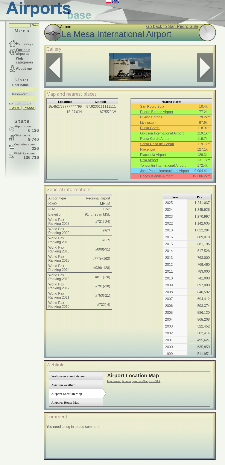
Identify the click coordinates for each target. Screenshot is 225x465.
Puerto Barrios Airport (156, 112)
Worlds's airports (23, 52)
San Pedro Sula (152, 106)
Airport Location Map (66, 394)
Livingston (148, 122)
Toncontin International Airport (163, 165)
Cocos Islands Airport (156, 176)
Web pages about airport (68, 376)
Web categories (24, 60)
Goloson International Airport (162, 133)
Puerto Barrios (151, 117)
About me (24, 68)
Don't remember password (20, 104)
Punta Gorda (150, 128)
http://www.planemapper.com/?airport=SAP (133, 381)
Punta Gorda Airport (155, 138)
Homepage (24, 43)
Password (19, 94)
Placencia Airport (153, 155)
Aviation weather (63, 385)
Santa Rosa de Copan (157, 144)
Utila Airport (149, 160)
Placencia (147, 149)
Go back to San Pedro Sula (172, 26)
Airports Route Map (65, 402)
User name (20, 85)
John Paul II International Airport (164, 171)
